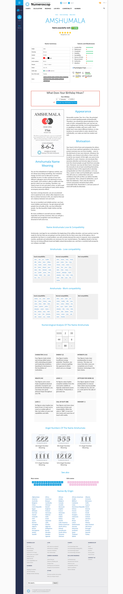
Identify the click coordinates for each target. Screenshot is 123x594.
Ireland (87, 517)
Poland (61, 528)
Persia (34, 528)
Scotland (75, 530)
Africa (47, 497)
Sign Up (19, 28)
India (46, 517)
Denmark (61, 507)
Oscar (70, 262)
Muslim (47, 524)
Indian (61, 517)
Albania (87, 497)
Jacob (58, 262)
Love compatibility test (32, 560)
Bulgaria (34, 503)
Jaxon (49, 267)
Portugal (88, 528)
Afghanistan (36, 497)
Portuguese (35, 530)
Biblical (74, 501)
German (34, 513)
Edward (44, 267)
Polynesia (75, 528)
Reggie (39, 267)
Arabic (74, 499)
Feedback (90, 548)
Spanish (87, 532)
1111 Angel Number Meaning (42, 464)
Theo (66, 262)
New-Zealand (89, 524)
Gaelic (87, 511)
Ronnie (58, 314)
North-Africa (63, 526)
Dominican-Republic (78, 507)
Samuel (39, 316)
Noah (67, 259)
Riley (40, 269)
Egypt (34, 509)
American (48, 499)
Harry (35, 259)
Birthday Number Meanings (33, 573)
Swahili (34, 534)
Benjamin (45, 269)
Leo (43, 259)
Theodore (63, 316)
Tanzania (61, 534)
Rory (64, 275)
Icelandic (35, 517)
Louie (66, 277)
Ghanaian (62, 513)
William (49, 262)
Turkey (87, 534)
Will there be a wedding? (52, 548)
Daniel (69, 272)
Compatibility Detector (73, 565)
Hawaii (34, 515)
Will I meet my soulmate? (53, 546)
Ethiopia (34, 511)
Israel (47, 519)
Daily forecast (30, 558)
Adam (35, 269)
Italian (61, 519)
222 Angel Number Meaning (41, 447)
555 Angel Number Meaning (63, 447)
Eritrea (74, 509)
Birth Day (29, 546)
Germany (48, 513)
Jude (35, 316)
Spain (73, 532)
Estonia (87, 509)
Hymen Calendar (71, 569)
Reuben (58, 280)
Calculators (37, 8)
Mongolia (35, 524)
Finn (39, 277)
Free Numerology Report (73, 550)
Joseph (44, 264)
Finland (47, 511)
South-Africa (63, 532)
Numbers (78, 8)
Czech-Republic (37, 507)
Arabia (61, 499)
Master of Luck (71, 563)
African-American (77, 497)
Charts (28, 8)
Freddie (47, 259)
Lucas (66, 267)
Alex (45, 275)
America (34, 499)
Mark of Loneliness (72, 567)
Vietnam (61, 536)
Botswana (88, 501)
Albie (62, 277)
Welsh (74, 536)
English (61, 509)
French (74, 511)
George (62, 259)
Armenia (88, 499)
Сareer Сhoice (30, 562)
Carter (58, 277)
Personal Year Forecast (73, 561)
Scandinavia (62, 530)
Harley (50, 269)
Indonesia (75, 517)
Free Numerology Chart (73, 546)
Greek (87, 513)
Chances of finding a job (52, 561)
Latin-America (63, 522)
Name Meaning (30, 548)
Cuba (73, 505)
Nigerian (48, 526)
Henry (44, 262)
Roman (36, 275)
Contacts (90, 559)
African (61, 497)
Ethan (70, 267)
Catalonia (75, 503)
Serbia (34, 532)
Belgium (61, 501)
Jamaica (87, 519)
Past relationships (51, 552)
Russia (47, 530)
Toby (70, 277)
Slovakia (48, 532)
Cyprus (87, 505)
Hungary (74, 515)
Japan (34, 521)
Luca (35, 272)
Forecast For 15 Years (32, 552)
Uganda (47, 536)
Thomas (58, 264)
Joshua (67, 264)
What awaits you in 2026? (32, 554)
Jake (71, 314)
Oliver (58, 259)
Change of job (50, 563)
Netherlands (76, 524)
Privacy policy (91, 552)
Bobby (40, 275)
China (34, 505)
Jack (39, 259)
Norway (74, 526)
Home (19, 10)
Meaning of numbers (31, 569)
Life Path (57, 8)
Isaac (35, 264)
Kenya (74, 521)
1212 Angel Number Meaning (64, 464)
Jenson (44, 272)
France (61, 511)
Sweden (47, 534)
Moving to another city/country (54, 574)
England (47, 509)
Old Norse (88, 526)
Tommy (49, 264)
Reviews (90, 550)
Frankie (39, 272)
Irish (33, 519)
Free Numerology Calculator (74, 552)
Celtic (87, 503)
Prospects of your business (53, 567)
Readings (48, 8)
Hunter (39, 264)
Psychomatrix (30, 550)
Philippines (48, 528)
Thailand (75, 534)
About (89, 546)
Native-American (64, 524)
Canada (61, 503)
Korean (34, 522)
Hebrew (47, 515)
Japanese (48, 521)
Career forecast (50, 559)
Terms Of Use (91, 554)
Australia (35, 501)
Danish (47, 507)
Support (63, 3)
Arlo (35, 267)
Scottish (87, 530)
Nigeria (34, 526)
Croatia (61, 505)
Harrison (58, 272)
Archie (62, 262)
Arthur (39, 262)
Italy (73, 519)
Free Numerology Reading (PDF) (75, 548)
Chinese (47, 505)
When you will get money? (53, 576)
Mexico (87, 522)
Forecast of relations (52, 550)
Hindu (61, 515)
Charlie (71, 259)
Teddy (58, 269)
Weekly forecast (30, 556)
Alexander (64, 272)
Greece (74, 513)
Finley (62, 269)
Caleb (48, 275)
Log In (19, 20)
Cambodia (48, 503)
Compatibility (67, 8)
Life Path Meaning (31, 571)
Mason (66, 269)
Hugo (49, 272)
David (58, 316)
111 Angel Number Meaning (85, 447)
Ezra (35, 277)
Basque (47, 501)
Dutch (87, 507)
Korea (87, 521)
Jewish (61, 521)
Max (62, 267)
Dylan (67, 275)
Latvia (74, 522)
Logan (63, 264)
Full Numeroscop (71, 559)
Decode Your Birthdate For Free (67, 103)
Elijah (72, 275)
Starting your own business (53, 565)
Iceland (87, 515)
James (58, 267)
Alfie (35, 262)
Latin (46, 522)
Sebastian (59, 275)
